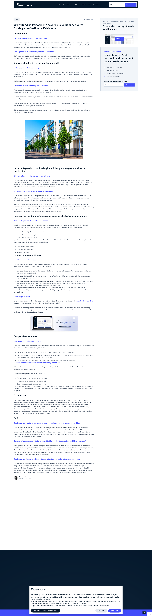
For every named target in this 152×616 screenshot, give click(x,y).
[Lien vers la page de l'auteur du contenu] (25, 477)
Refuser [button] (101, 610)
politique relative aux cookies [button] (41, 599)
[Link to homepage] (25, 5)
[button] (67, 5)
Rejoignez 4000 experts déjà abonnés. (115, 81)
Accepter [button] (114, 610)
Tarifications (85, 5)
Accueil (57, 5)
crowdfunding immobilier (84, 301)
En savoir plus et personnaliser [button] (45, 610)
